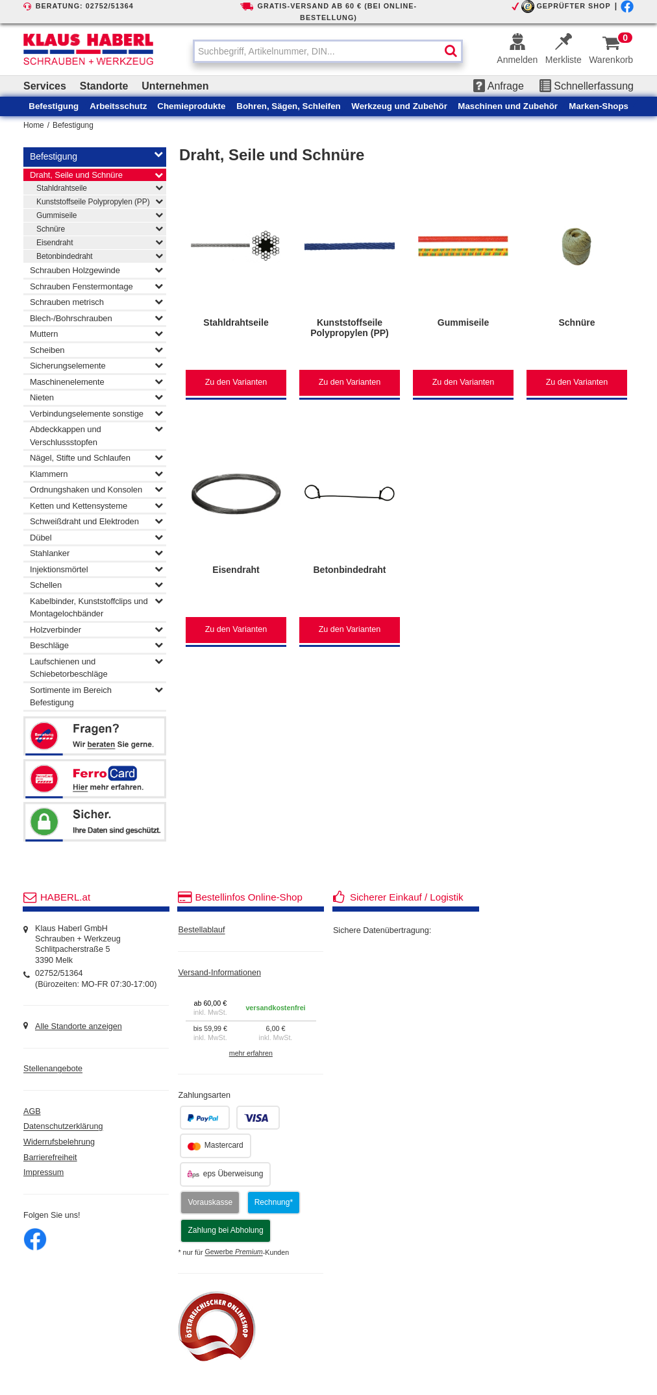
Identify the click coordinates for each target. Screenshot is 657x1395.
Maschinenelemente (96, 381)
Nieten (96, 397)
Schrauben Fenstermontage (96, 286)
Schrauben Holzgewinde (96, 269)
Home (33, 125)
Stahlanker (96, 552)
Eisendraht (99, 242)
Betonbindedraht (99, 255)
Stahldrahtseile (99, 187)
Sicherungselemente (96, 365)
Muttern (96, 333)
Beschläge (96, 644)
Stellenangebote (52, 1069)
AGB (32, 1111)
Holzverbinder (96, 629)
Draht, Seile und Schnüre (96, 175)
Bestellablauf (201, 930)
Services (44, 85)
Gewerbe (234, 1252)
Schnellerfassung (586, 85)
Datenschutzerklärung (63, 1127)
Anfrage (498, 85)
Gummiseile (99, 215)
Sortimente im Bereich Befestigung (96, 695)
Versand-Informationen (219, 972)
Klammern (96, 473)
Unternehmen (175, 85)
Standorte (104, 85)
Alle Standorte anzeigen (78, 1026)
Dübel (96, 537)
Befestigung (73, 125)
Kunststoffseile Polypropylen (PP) (99, 201)
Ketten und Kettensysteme (96, 505)
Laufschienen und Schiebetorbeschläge (96, 667)
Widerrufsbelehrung (59, 1141)
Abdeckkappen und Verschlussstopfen (96, 434)
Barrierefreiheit (50, 1157)
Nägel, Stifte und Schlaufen (96, 457)
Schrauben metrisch (96, 301)
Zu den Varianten (236, 382)
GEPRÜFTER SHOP (573, 6)
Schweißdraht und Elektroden (96, 521)
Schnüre (99, 228)
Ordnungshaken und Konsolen (96, 489)
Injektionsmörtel (96, 569)
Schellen (96, 584)
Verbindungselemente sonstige (96, 413)
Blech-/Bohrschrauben (96, 317)
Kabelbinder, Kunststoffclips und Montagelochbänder (96, 606)
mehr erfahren (251, 1053)
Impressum (43, 1172)
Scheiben (96, 349)
